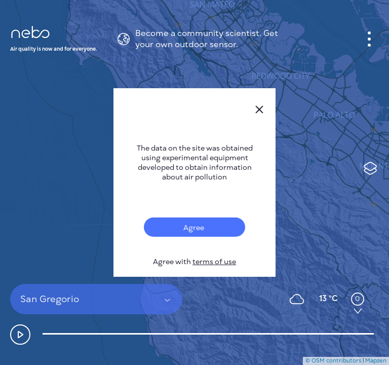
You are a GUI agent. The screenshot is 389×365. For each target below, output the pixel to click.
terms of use (214, 262)
